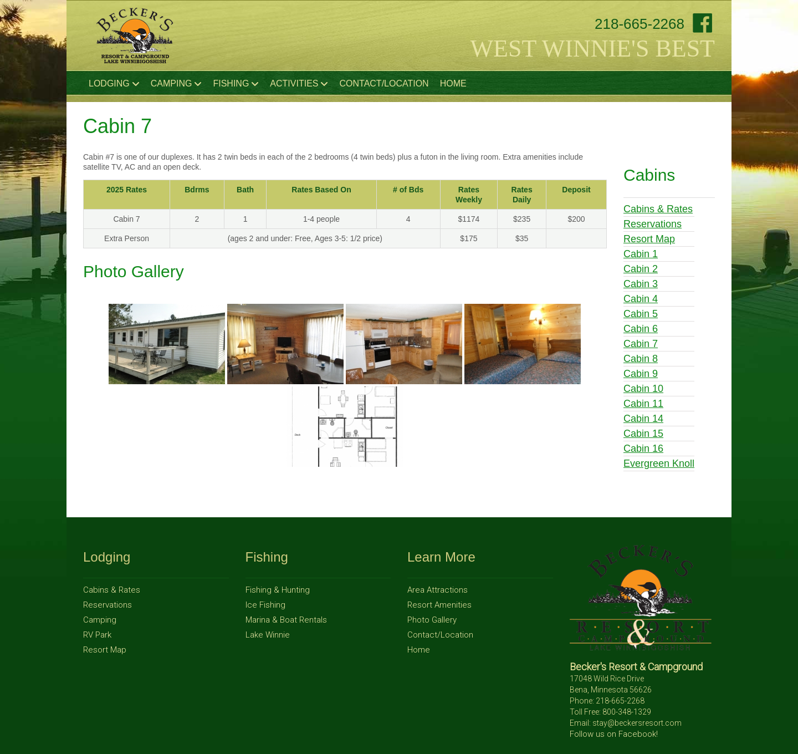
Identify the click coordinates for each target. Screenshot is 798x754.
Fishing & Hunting (277, 590)
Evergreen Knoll (658, 463)
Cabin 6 (640, 328)
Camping (176, 84)
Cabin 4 (640, 298)
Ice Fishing (265, 605)
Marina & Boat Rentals (286, 620)
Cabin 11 (643, 403)
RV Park (97, 635)
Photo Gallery (432, 620)
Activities (299, 84)
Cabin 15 (643, 433)
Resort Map (649, 238)
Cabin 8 (640, 358)
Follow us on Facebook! (614, 734)
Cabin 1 (640, 253)
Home (453, 83)
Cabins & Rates (658, 209)
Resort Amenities (439, 605)
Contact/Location (383, 83)
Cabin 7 (640, 343)
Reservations (652, 224)
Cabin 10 (643, 388)
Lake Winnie (267, 635)
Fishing (236, 84)
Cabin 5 (640, 313)
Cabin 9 (640, 373)
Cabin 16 (643, 448)
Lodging (114, 84)
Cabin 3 (640, 283)
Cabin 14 (643, 418)
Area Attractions (437, 590)
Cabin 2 (640, 268)
